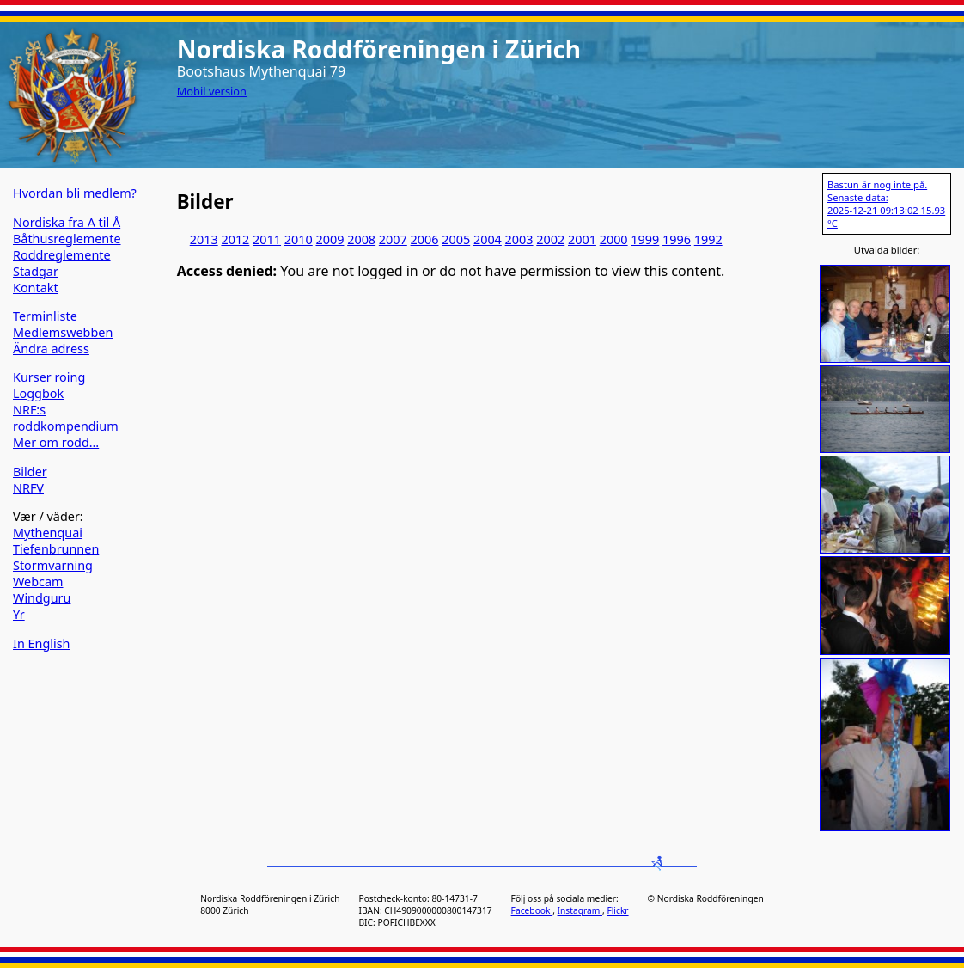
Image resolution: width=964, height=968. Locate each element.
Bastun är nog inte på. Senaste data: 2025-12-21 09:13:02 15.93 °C (886, 204)
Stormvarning (53, 565)
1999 (645, 239)
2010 (298, 239)
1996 (676, 239)
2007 (393, 239)
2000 (614, 239)
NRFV (28, 488)
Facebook (532, 910)
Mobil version (212, 91)
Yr (19, 614)
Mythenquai (47, 532)
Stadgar (35, 271)
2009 (329, 239)
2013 (204, 239)
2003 (519, 239)
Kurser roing (49, 377)
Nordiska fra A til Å (66, 222)
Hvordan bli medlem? (75, 193)
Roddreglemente (62, 255)
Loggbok (38, 393)
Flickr (617, 910)
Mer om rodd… (56, 442)
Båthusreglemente (67, 238)
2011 (267, 239)
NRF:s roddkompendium (66, 417)
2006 (425, 239)
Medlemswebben (63, 332)
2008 (361, 239)
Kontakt (35, 287)
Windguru (41, 598)
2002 (550, 239)
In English (41, 643)
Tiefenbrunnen (56, 549)
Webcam (38, 581)
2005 (456, 239)
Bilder (30, 471)
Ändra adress (51, 348)
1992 (708, 239)
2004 (487, 239)
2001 (582, 239)
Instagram (580, 910)
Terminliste (45, 316)
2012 (235, 239)
